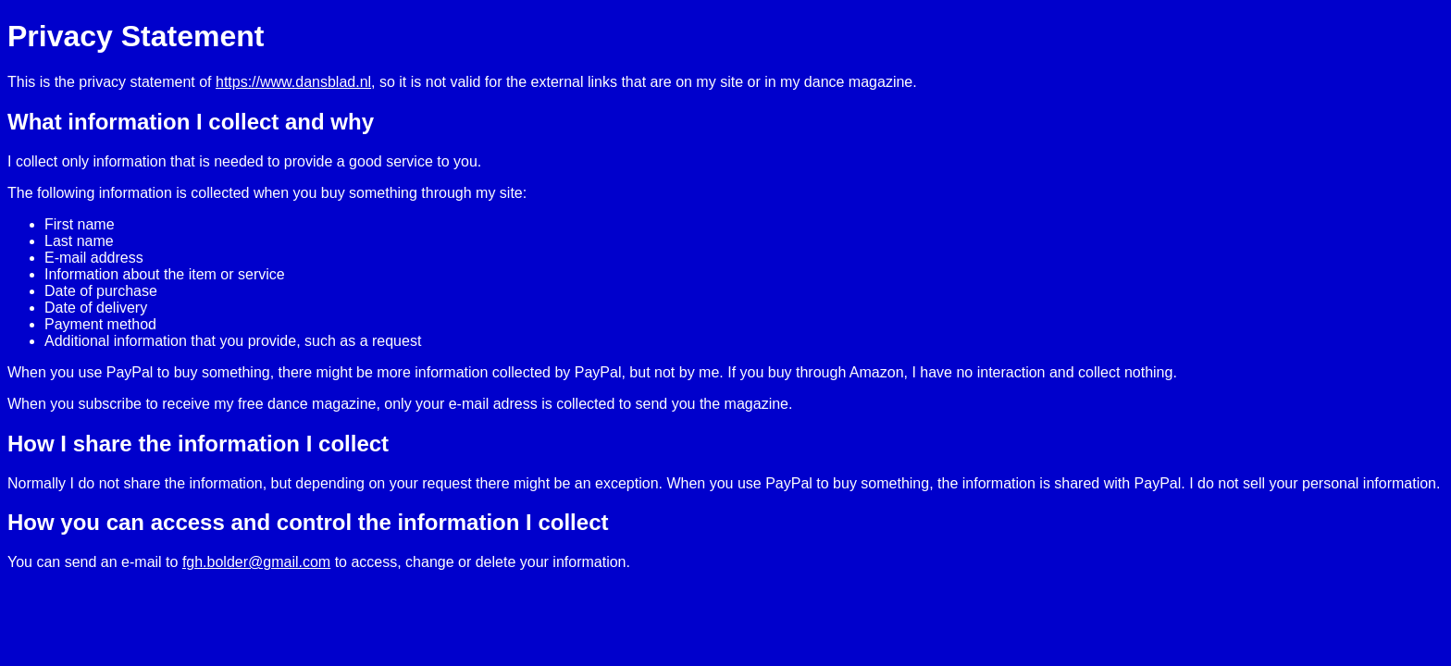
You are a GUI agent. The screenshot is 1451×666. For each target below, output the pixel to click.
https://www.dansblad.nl (293, 82)
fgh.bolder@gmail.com (256, 562)
